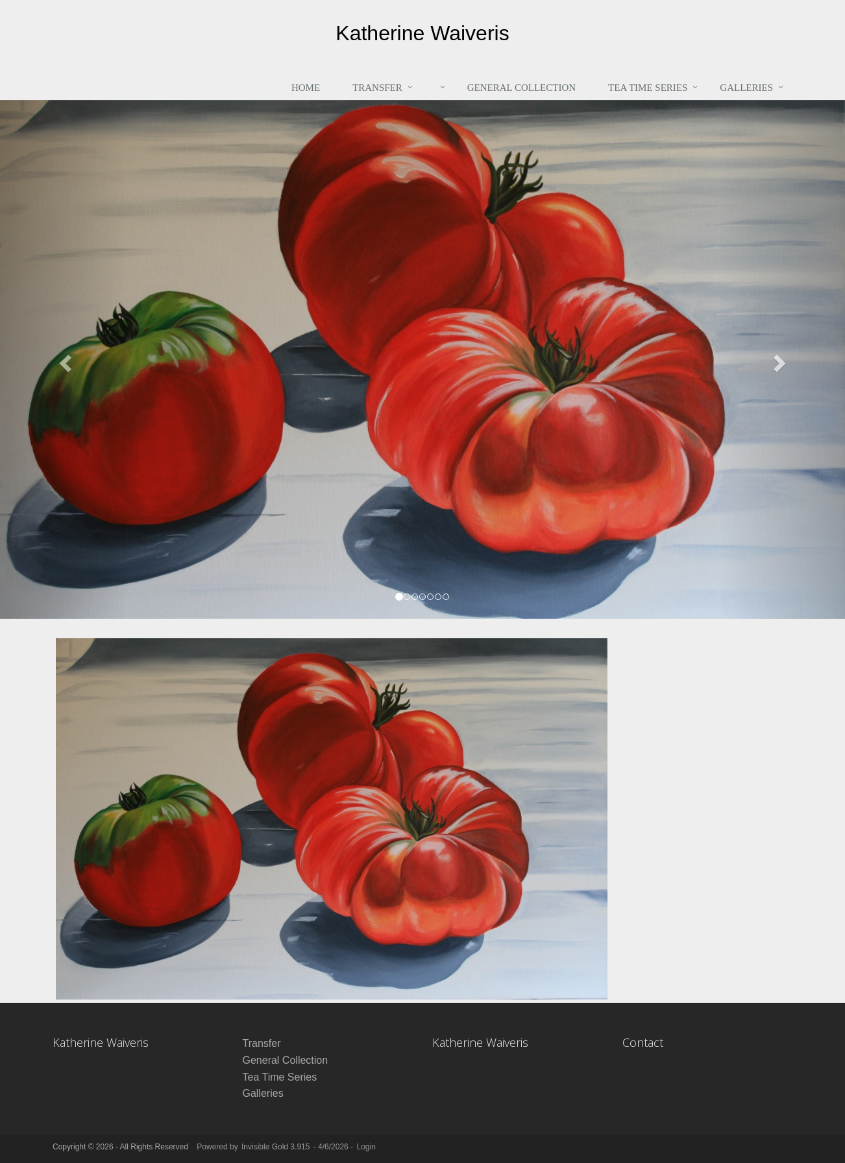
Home (305, 87)
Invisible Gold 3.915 (276, 1146)
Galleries (746, 87)
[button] (63, 359)
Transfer (377, 87)
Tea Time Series (647, 87)
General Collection (521, 87)
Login (365, 1146)
